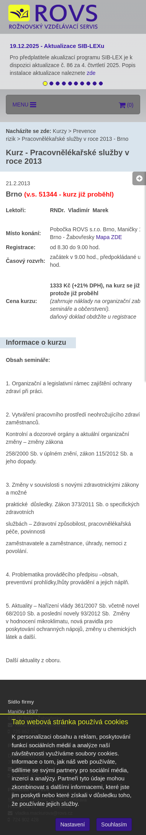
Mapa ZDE (109, 237)
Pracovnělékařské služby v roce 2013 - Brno (75, 139)
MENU (24, 104)
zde (92, 73)
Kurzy (60, 131)
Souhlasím (114, 824)
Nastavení (72, 824)
